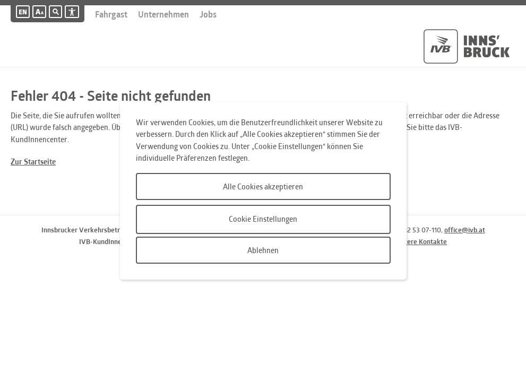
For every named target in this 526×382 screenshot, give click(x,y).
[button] (39, 11)
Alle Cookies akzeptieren (263, 186)
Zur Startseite (33, 162)
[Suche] (52, 11)
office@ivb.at (464, 230)
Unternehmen (163, 14)
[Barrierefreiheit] (72, 11)
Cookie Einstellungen (263, 219)
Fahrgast (111, 14)
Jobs (208, 14)
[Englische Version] (23, 11)
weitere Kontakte (420, 241)
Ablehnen (263, 250)
